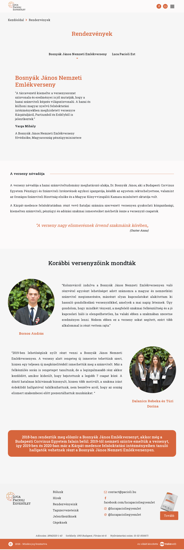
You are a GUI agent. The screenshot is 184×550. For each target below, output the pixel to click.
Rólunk (58, 492)
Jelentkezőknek (65, 517)
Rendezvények (39, 20)
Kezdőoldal (16, 20)
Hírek (57, 499)
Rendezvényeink (65, 505)
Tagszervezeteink (66, 511)
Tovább (169, 516)
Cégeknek (60, 523)
